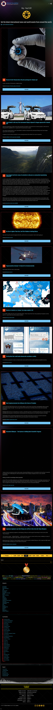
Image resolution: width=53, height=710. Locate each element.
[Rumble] (43, 705)
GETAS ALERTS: (29, 692)
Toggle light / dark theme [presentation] (51, 3)
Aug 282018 (4, 80)
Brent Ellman (6, 651)
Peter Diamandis (5, 588)
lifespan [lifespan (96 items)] (49, 577)
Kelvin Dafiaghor (7, 630)
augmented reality (5, 602)
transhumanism (18, 86)
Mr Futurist (4, 671)
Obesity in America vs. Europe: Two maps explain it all (19, 310)
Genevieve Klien (7, 203)
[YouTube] (41, 705)
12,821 (22, 556)
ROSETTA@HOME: (19, 700)
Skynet (3, 593)
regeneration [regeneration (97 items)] (23, 578)
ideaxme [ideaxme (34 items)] (27, 577)
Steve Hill (6, 485)
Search (51, 562)
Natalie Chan (6, 647)
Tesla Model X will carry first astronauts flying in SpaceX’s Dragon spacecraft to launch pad (28, 123)
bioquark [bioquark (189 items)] (24, 576)
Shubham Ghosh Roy (8, 622)
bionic (3, 608)
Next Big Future (5, 673)
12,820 (18, 556)
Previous (7, 556)
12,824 (34, 556)
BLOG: (28, 694)
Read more (26, 89)
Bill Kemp (6, 362)
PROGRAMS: (28, 698)
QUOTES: (28, 702)
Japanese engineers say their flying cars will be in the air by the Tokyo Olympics (26, 529)
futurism (11, 237)
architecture (4, 599)
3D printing (11, 86)
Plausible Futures (5, 674)
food (13, 203)
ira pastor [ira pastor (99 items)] (39, 577)
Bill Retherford (7, 272)
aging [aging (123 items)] (3, 576)
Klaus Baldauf (7, 137)
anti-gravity (4, 598)
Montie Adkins (6, 657)
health (9, 485)
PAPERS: (28, 700)
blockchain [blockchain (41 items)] (39, 576)
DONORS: (23, 695)
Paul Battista (6, 627)
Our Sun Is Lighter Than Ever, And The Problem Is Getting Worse (22, 232)
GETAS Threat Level (26, 687)
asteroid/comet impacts (6, 600)
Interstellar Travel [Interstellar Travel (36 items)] (35, 577)
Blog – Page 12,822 (26, 8)
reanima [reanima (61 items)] (14, 578)
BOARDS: (28, 695)
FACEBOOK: (19, 691)
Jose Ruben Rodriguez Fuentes (9, 633)
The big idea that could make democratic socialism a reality (21, 356)
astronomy (4, 601)
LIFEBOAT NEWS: (29, 691)
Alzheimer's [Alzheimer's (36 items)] (7, 576)
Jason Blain (6, 655)
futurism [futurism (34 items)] (13, 577)
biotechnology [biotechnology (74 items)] (32, 576)
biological (4, 607)
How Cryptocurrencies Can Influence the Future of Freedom (21, 403)
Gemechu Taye (6, 629)
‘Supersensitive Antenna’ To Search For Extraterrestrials (20, 266)
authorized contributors (9, 24)
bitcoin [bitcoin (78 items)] (36, 576)
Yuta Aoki (6, 640)
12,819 (15, 556)
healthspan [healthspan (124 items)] (21, 577)
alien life (11, 272)
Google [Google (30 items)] (14, 577)
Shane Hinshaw (7, 644)
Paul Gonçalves (7, 86)
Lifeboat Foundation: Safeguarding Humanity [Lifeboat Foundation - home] (24, 3)
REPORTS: (28, 697)
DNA (3, 589)
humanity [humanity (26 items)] (25, 577)
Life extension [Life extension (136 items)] (44, 577)
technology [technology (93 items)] (39, 578)
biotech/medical (12, 317)
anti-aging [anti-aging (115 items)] (11, 576)
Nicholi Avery (7, 317)
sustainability (18, 137)
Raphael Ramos (7, 645)
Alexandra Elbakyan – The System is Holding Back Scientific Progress (23, 432)
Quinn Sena (6, 623)
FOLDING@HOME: (20, 698)
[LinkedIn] (39, 705)
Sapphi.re (17, 705)
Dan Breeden (6, 624)
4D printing (4, 587)
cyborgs (15, 86)
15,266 (42, 556)
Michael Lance (6, 654)
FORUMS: (24, 702)
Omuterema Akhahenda (8, 636)
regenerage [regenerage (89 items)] (18, 578)
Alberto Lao (6, 643)
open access (12, 485)
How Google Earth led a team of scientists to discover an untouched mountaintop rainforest (26, 175)
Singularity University (6, 592)
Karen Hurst (6, 631)
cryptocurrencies (12, 419)
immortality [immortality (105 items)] (30, 577)
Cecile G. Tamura (7, 638)
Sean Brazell (6, 648)
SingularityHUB (5, 675)
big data (3, 605)
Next (47, 556)
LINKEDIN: (20, 692)
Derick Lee (6, 641)
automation (4, 603)
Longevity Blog (5, 670)
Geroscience (4, 669)
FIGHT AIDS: (21, 697)
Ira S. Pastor (6, 658)
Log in (3, 24)
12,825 (37, 556)
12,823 (30, 556)
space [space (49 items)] (32, 578)
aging (3, 596)
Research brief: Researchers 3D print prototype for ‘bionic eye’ (22, 80)
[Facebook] (35, 705)
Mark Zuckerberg (5, 595)
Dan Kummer (6, 634)
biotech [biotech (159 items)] (28, 576)
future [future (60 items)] (10, 577)
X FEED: (20, 694)
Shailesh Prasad (7, 626)
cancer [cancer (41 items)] (44, 576)
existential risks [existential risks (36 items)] (5, 577)
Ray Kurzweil (4, 590)
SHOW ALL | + (4, 661)
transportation (14, 544)
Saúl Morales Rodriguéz (8, 620)
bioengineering (5, 606)
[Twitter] (37, 705)
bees (3, 604)
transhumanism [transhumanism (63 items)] (44, 578)
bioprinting (4, 610)
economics (10, 362)
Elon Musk (11, 137)
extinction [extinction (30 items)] (8, 577)
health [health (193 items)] (17, 577)
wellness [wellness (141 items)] (49, 578)
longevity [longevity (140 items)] (5, 578)
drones (11, 203)
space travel (14, 137)
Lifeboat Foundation (7, 705)
